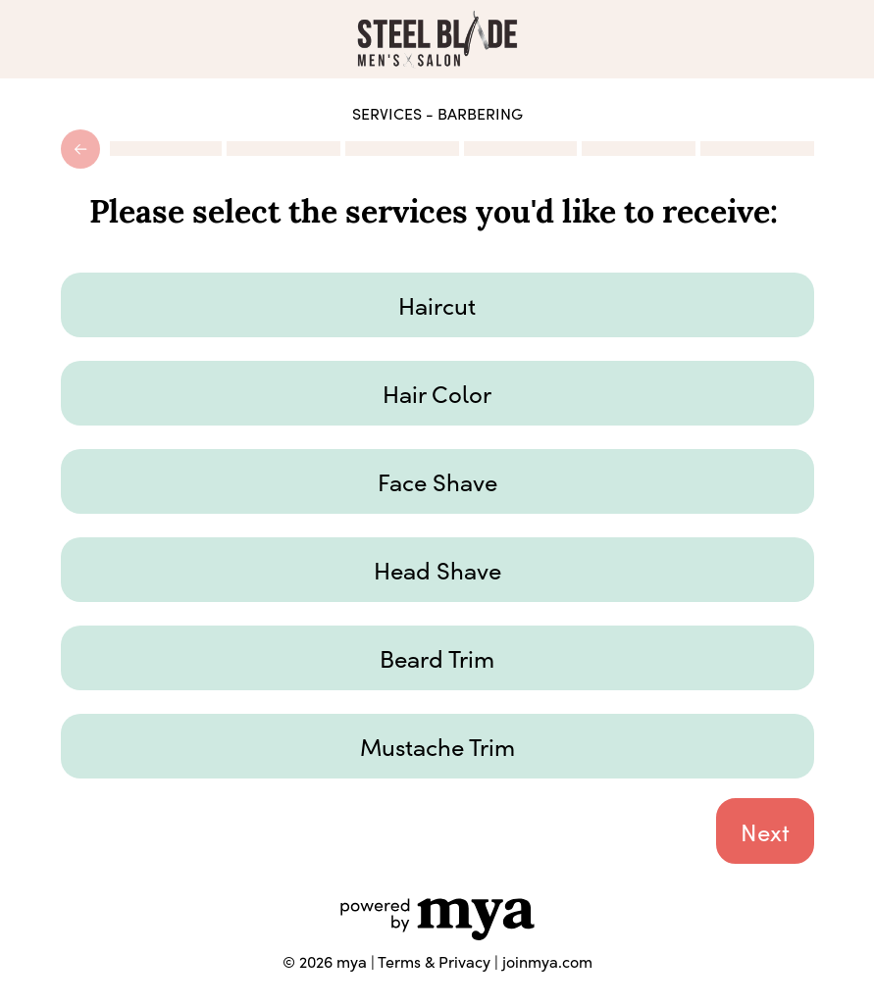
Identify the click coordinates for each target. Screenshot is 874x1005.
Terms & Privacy (434, 961)
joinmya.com (547, 961)
